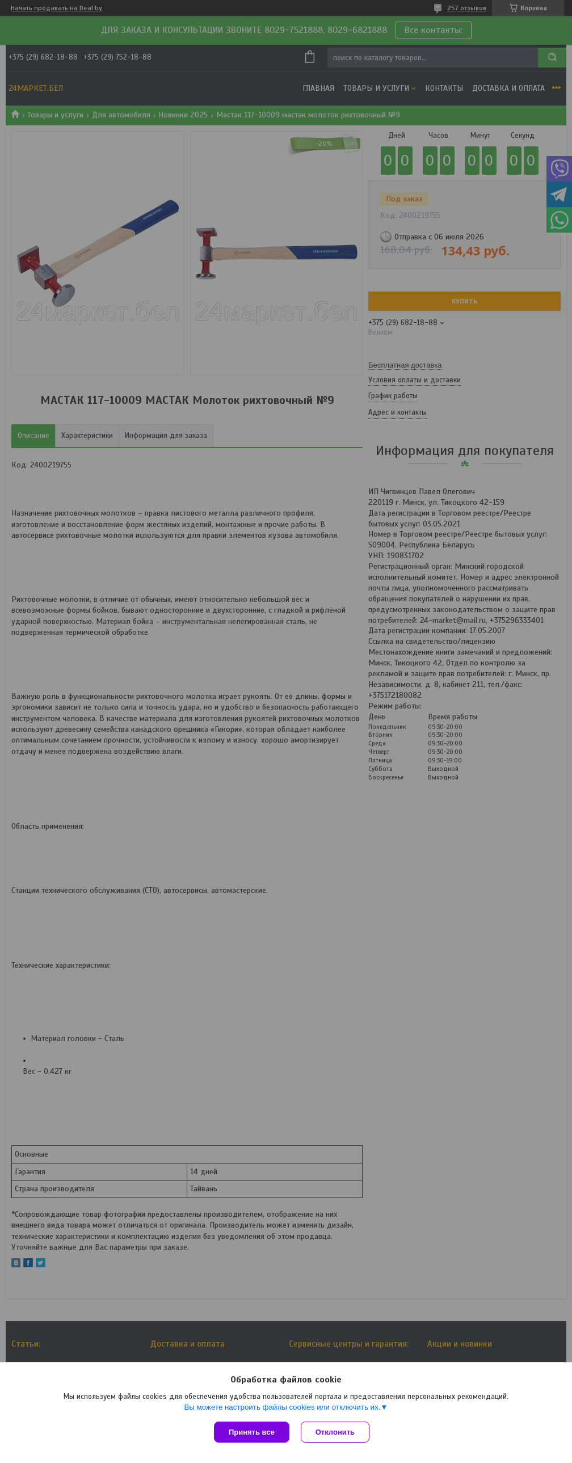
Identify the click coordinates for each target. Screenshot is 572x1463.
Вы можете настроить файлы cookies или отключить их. (282, 1407)
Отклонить (335, 1432)
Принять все (252, 1432)
